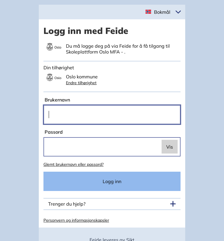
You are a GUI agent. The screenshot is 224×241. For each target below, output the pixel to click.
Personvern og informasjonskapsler (76, 220)
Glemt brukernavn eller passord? (73, 164)
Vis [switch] (169, 147)
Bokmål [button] (162, 12)
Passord (53, 132)
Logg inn (112, 181)
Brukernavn (56, 100)
